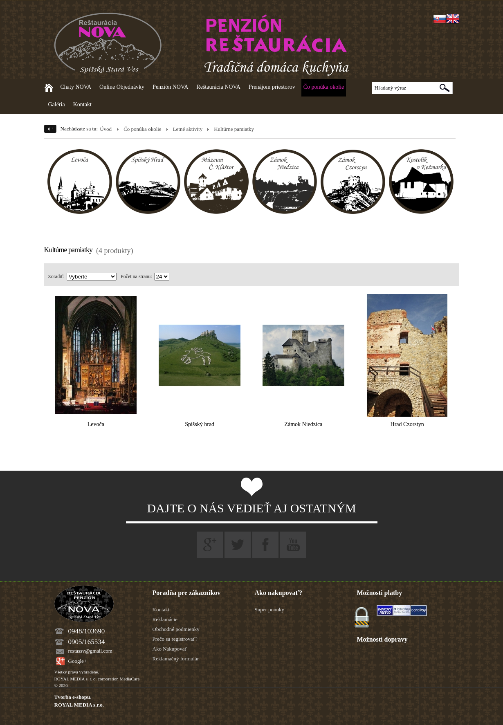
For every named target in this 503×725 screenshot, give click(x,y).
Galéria (56, 104)
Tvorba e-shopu (72, 697)
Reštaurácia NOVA (218, 87)
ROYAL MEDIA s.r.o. (79, 705)
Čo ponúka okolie (323, 87)
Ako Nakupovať (170, 649)
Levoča (96, 424)
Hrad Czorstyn (407, 424)
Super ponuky (270, 609)
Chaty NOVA (76, 87)
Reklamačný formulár (176, 658)
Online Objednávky (121, 87)
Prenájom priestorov (272, 87)
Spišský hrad (199, 424)
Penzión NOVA (170, 87)
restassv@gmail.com (90, 651)
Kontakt (82, 104)
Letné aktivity (188, 129)
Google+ (77, 661)
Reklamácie (165, 619)
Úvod (106, 129)
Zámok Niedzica (303, 424)
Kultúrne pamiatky (234, 129)
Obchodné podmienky (176, 629)
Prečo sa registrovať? (175, 639)
